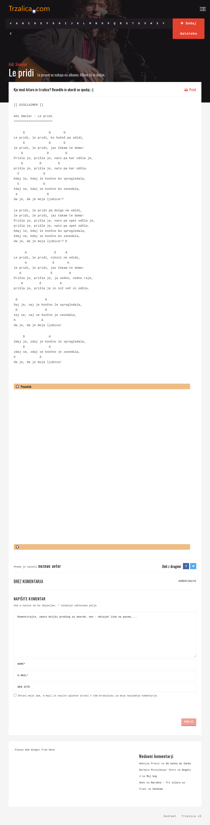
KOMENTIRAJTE (187, 581)
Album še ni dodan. (92, 74)
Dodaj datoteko (188, 29)
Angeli (186, 770)
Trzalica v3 (191, 816)
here (52, 750)
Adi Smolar (18, 64)
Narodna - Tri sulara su (168, 782)
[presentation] (45, 706)
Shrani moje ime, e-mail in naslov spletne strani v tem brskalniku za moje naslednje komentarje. (88, 695)
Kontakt (170, 816)
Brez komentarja (28, 581)
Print (190, 89)
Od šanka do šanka (178, 763)
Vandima (157, 789)
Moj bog (152, 776)
